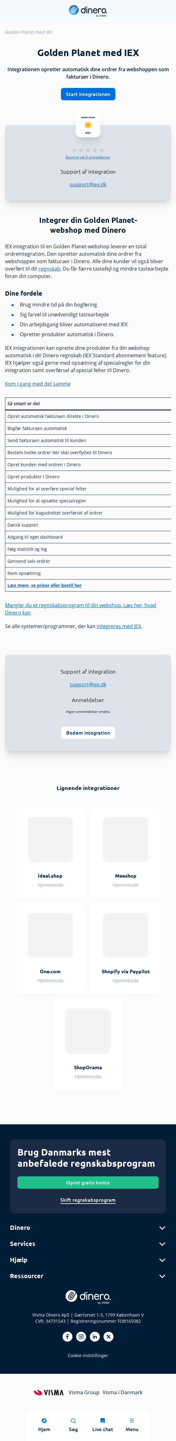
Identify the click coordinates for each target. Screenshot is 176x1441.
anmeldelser (88, 157)
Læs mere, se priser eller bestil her (44, 585)
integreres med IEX (119, 626)
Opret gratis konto (88, 1182)
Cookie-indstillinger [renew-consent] (88, 1355)
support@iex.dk (88, 184)
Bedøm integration (88, 733)
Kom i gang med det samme (38, 383)
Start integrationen (88, 94)
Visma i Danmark (122, 1392)
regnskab (49, 268)
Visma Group (84, 1392)
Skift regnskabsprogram (88, 1200)
